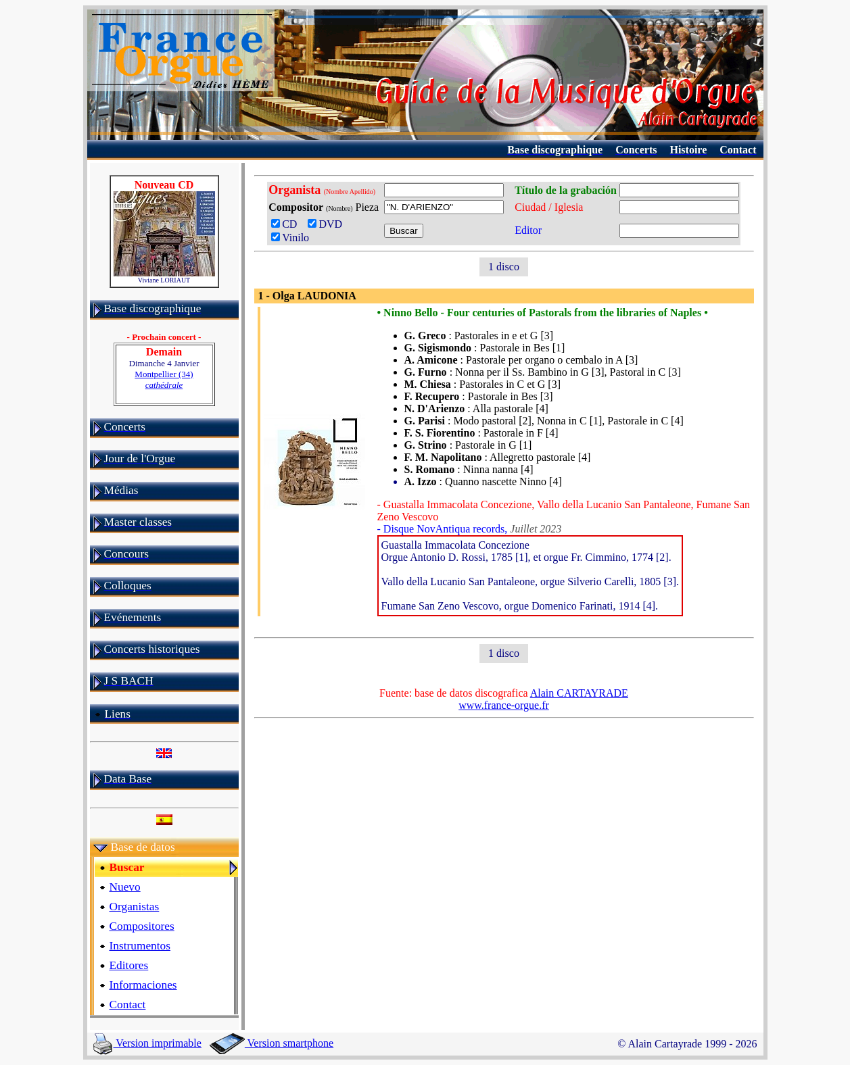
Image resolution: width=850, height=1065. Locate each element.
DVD (328, 224)
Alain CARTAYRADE (579, 693)
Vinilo (290, 237)
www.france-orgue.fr (503, 705)
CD (286, 224)
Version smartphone (271, 1043)
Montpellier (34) (164, 379)
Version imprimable (147, 1043)
